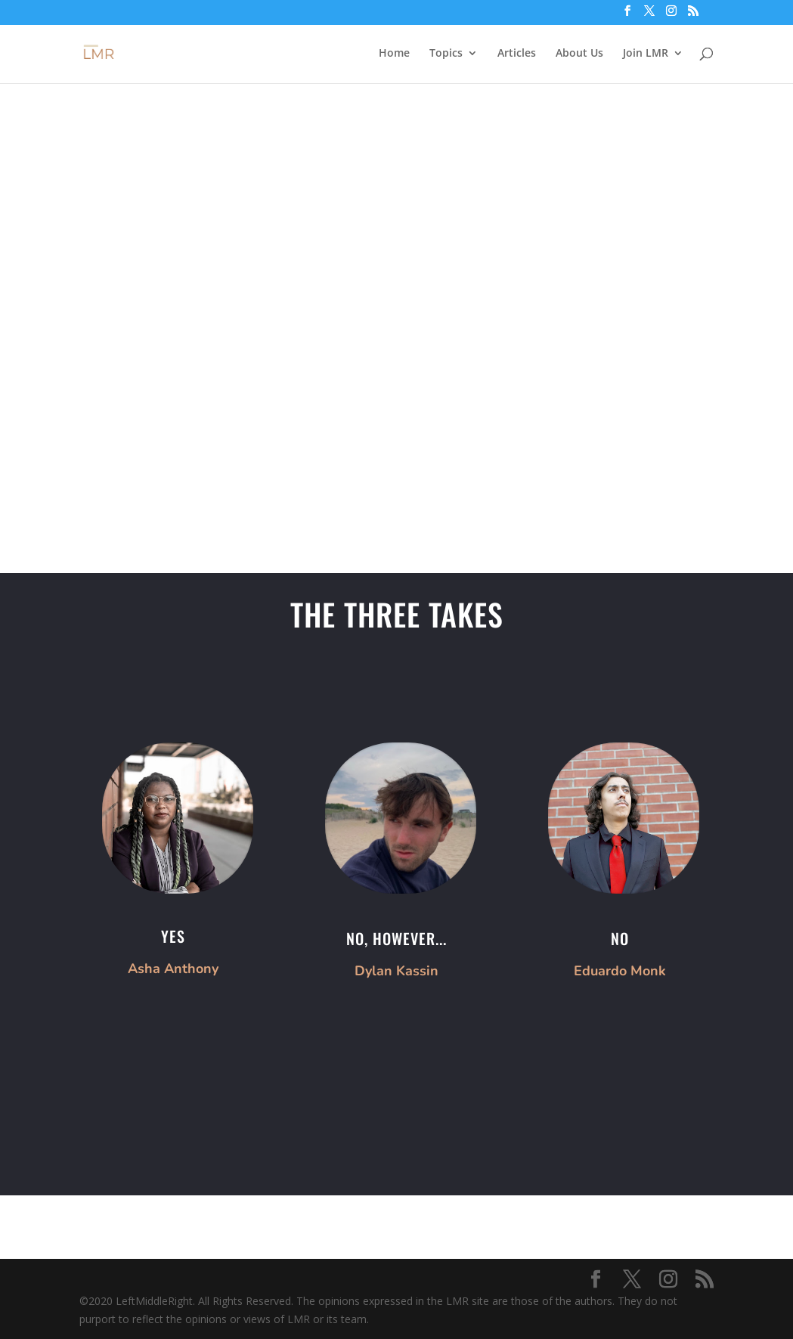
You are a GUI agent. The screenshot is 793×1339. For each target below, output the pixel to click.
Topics (446, 54)
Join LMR (645, 54)
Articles (516, 54)
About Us (579, 54)
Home (394, 54)
